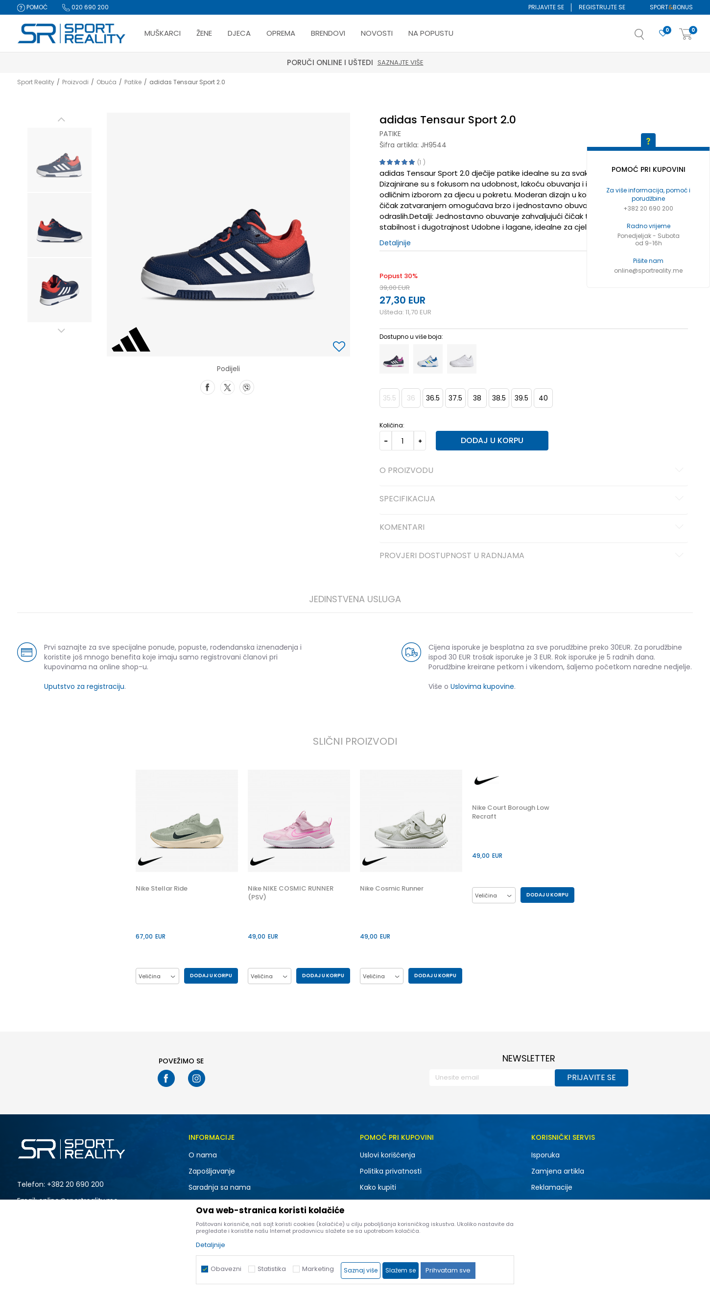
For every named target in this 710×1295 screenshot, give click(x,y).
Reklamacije (551, 1187)
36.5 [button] (433, 398)
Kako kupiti (378, 1187)
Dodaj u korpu (492, 440)
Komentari (532, 528)
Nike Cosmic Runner (392, 888)
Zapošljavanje (212, 1171)
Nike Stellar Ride (162, 888)
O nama (203, 1155)
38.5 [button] (499, 398)
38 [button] (477, 398)
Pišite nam (648, 261)
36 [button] (411, 398)
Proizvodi (75, 82)
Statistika (272, 1268)
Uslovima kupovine (482, 686)
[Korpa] (686, 34)
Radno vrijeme (648, 226)
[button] (649, 37)
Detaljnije (395, 243)
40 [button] (543, 398)
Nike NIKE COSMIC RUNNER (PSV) (290, 893)
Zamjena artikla (557, 1171)
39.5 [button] (521, 398)
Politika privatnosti (391, 1171)
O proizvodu (532, 471)
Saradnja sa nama (220, 1187)
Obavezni (226, 1268)
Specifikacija (532, 499)
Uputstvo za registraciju (84, 686)
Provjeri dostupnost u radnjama (532, 556)
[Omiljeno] (663, 33)
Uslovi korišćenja (387, 1155)
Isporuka (545, 1155)
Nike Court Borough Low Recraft (510, 812)
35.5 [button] (389, 398)
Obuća (106, 82)
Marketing (318, 1268)
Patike (133, 82)
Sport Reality (35, 82)
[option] (59, 159)
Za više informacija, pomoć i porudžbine (648, 194)
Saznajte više (401, 62)
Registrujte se (602, 7)
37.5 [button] (455, 398)
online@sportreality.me (648, 270)
